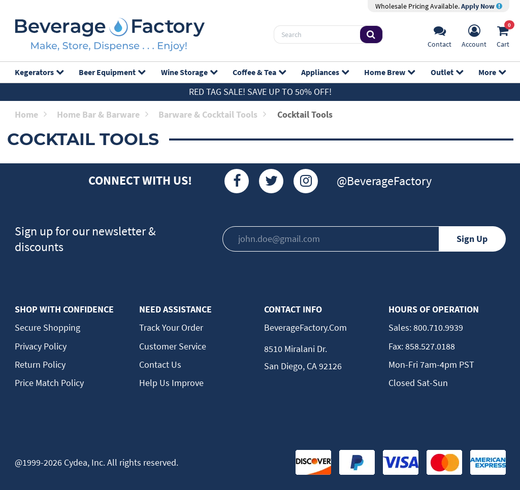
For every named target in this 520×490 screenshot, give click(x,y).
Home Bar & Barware (102, 114)
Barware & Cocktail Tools (212, 114)
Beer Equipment (112, 72)
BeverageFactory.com (305, 327)
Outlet (447, 72)
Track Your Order (171, 327)
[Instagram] (306, 181)
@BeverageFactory (384, 181)
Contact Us (160, 364)
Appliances (324, 72)
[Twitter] (271, 181)
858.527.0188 (429, 346)
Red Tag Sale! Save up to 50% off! (260, 91)
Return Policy (40, 364)
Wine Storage (189, 72)
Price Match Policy (49, 383)
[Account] (474, 34)
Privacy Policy (41, 346)
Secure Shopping (47, 327)
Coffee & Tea (259, 72)
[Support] (439, 34)
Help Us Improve (171, 383)
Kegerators (39, 72)
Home (31, 114)
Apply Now (481, 6)
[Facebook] (236, 181)
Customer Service (172, 346)
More (491, 72)
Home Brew (389, 72)
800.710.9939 (437, 327)
